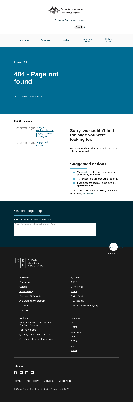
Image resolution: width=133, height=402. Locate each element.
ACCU (74, 323)
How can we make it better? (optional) (32, 219)
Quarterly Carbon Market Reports (35, 334)
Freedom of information (30, 296)
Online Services (78, 296)
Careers (68, 20)
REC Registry (77, 301)
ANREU (75, 282)
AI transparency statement (32, 301)
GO (72, 346)
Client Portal (77, 287)
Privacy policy (26, 291)
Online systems (109, 40)
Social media (65, 381)
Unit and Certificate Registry (84, 305)
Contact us (59, 20)
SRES (74, 341)
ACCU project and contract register (36, 339)
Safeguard (76, 332)
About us (24, 40)
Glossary (23, 310)
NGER (74, 327)
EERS (74, 291)
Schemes (45, 40)
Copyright (48, 381)
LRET (73, 336)
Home (26, 62)
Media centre (78, 20)
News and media (87, 40)
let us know (88, 194)
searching (85, 172)
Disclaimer (24, 305)
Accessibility (32, 381)
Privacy (17, 381)
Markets (66, 40)
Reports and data (27, 330)
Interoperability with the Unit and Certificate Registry (35, 324)
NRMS (74, 350)
